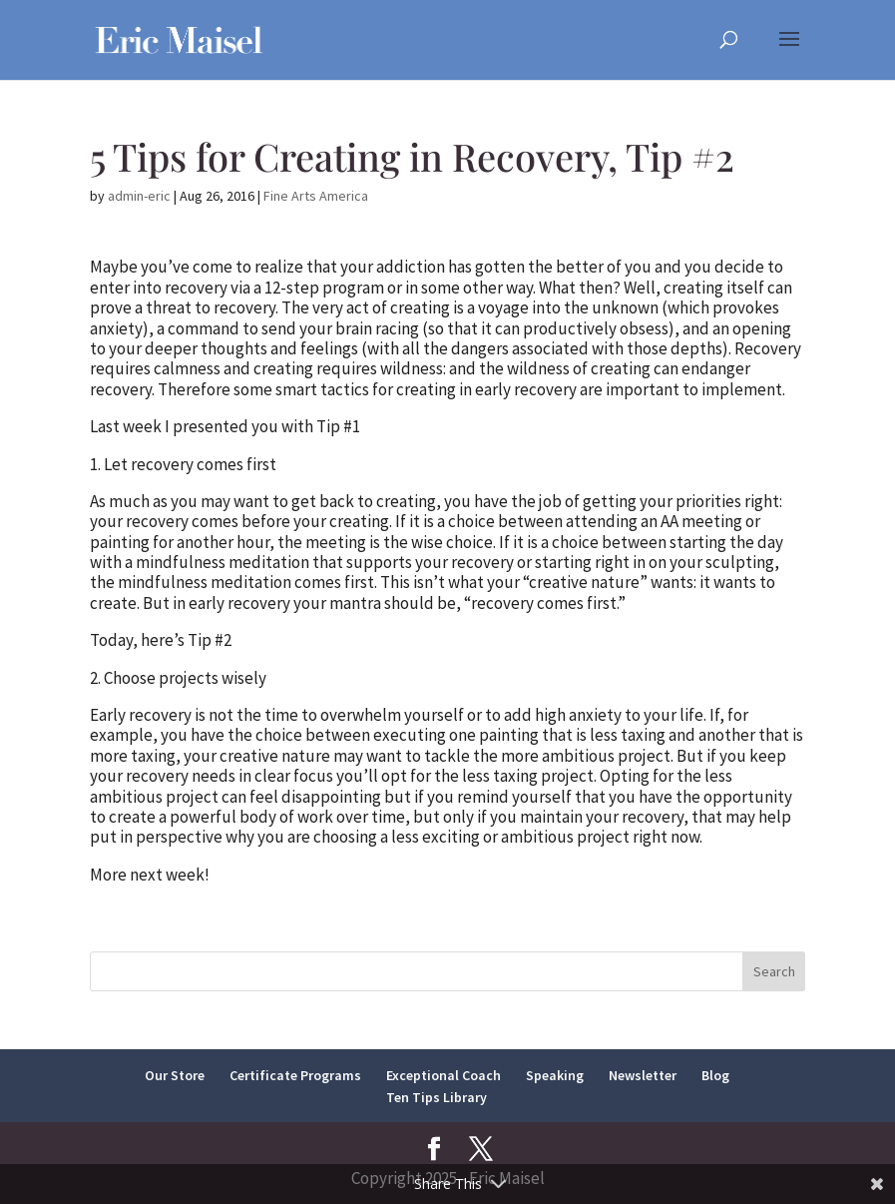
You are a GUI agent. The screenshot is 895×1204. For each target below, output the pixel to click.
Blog (715, 1075)
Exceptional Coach (443, 1075)
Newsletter (642, 1075)
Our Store (175, 1075)
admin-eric (139, 196)
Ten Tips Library (436, 1097)
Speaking (555, 1075)
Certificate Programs (295, 1075)
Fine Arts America (315, 196)
